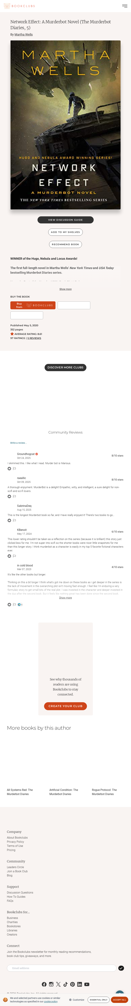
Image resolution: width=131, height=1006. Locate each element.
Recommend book (65, 244)
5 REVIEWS (34, 338)
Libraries (12, 930)
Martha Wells (24, 34)
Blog (9, 875)
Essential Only (98, 1000)
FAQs (10, 900)
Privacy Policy (15, 841)
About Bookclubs (17, 837)
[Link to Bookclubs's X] (58, 984)
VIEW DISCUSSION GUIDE (65, 219)
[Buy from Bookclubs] (32, 305)
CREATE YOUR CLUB (66, 706)
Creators (12, 934)
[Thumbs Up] (20, 605)
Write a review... (18, 442)
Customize (76, 999)
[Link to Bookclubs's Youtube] (86, 984)
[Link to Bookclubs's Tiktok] (65, 984)
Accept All (119, 1000)
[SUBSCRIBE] (121, 968)
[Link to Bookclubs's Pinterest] (72, 984)
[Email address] (61, 968)
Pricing (11, 850)
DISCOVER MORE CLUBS (65, 367)
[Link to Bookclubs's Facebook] (44, 984)
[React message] (9, 468)
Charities (12, 922)
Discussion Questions (20, 892)
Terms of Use (15, 846)
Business (12, 918)
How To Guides (16, 896)
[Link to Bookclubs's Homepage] (19, 6)
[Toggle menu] (125, 6)
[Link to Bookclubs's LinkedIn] (79, 984)
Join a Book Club (17, 871)
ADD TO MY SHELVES (65, 232)
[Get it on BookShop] (74, 305)
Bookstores (14, 926)
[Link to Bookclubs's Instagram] (51, 984)
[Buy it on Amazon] (26, 315)
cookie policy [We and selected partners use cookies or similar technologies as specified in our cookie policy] (50, 1001)
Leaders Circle (15, 867)
